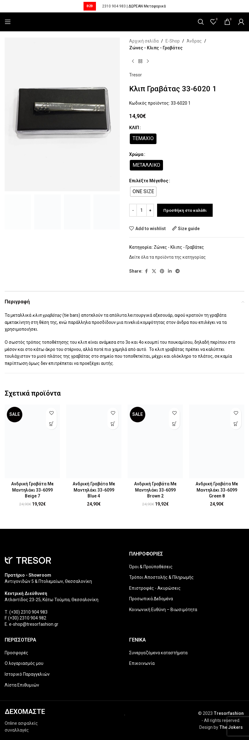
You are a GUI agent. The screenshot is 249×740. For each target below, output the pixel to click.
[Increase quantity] (150, 210)
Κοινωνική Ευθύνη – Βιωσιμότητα (163, 609)
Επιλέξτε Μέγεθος (148, 180)
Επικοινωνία (142, 663)
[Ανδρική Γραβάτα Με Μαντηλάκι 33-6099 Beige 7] (32, 441)
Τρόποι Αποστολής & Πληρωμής (161, 577)
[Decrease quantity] (133, 210)
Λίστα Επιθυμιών (22, 685)
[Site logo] (124, 21)
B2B (90, 6)
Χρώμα (136, 154)
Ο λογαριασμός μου (24, 663)
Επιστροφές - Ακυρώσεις (155, 588)
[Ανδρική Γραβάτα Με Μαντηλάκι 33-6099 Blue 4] (93, 441)
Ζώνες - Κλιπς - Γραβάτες (156, 47)
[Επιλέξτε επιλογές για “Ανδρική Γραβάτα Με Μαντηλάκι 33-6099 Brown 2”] (174, 424)
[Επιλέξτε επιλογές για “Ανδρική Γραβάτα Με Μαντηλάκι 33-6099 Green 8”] (235, 424)
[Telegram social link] (178, 271)
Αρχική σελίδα (144, 41)
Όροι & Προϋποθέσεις (151, 566)
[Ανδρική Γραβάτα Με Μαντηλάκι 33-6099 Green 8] (216, 441)
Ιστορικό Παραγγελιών (27, 674)
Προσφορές (16, 652)
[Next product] (148, 61)
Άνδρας (194, 41)
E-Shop (172, 41)
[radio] (143, 138)
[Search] (201, 22)
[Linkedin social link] (170, 271)
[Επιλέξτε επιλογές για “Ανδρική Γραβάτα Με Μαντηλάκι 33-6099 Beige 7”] (51, 424)
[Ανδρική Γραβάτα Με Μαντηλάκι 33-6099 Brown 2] (155, 441)
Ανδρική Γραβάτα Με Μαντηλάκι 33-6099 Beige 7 (32, 489)
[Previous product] (133, 61)
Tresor (135, 74)
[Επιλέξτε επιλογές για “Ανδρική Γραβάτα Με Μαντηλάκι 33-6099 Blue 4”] (112, 424)
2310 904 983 (114, 6)
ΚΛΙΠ (134, 127)
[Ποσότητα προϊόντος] (141, 210)
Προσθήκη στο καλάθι (184, 210)
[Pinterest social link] (162, 271)
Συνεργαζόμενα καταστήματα (158, 652)
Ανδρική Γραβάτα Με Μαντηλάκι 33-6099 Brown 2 (155, 489)
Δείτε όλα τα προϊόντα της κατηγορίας (167, 257)
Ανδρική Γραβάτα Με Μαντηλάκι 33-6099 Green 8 (217, 489)
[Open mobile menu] (8, 22)
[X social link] (154, 271)
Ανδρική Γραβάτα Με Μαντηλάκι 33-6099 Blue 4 (94, 489)
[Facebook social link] (146, 271)
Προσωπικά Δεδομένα (151, 598)
